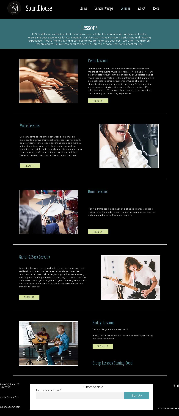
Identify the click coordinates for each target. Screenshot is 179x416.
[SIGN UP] (98, 100)
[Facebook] (174, 386)
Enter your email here (48, 390)
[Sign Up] (136, 395)
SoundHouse (39, 8)
